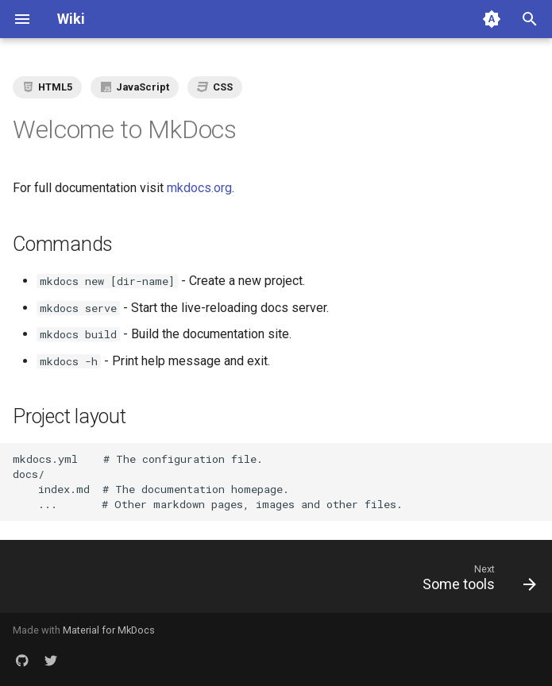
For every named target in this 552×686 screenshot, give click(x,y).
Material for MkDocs (109, 630)
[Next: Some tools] (476, 581)
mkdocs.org (199, 187)
